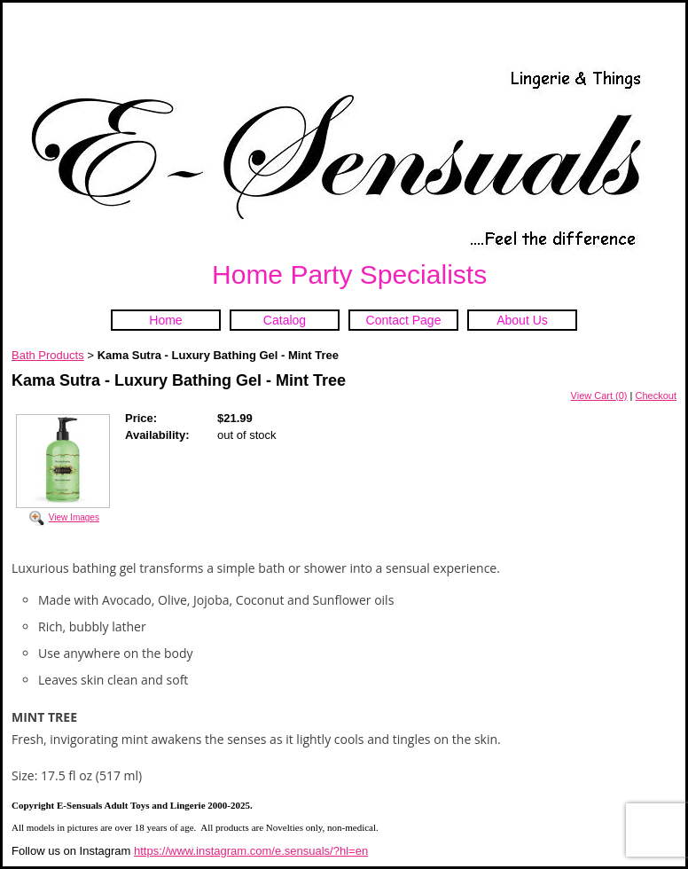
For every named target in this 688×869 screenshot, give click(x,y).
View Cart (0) (599, 395)
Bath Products (48, 355)
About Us (522, 320)
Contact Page (404, 320)
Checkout (656, 395)
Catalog (284, 320)
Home (165, 320)
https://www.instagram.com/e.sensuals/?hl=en (251, 850)
